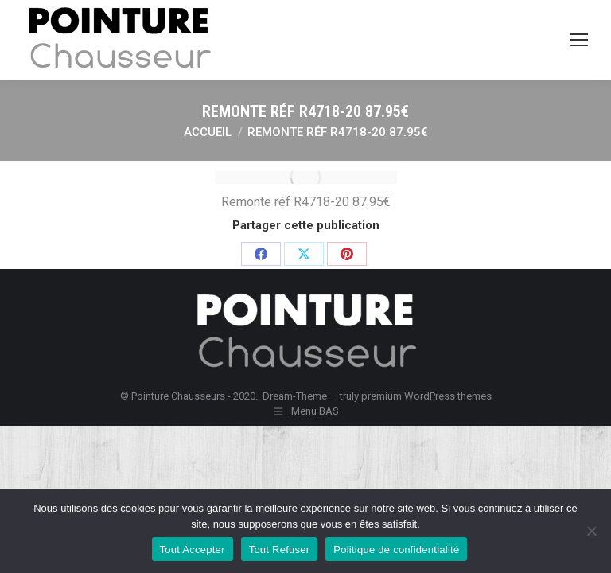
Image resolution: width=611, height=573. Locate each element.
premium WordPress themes (426, 396)
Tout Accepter (192, 549)
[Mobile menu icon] (579, 40)
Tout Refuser (279, 549)
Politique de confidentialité (396, 549)
